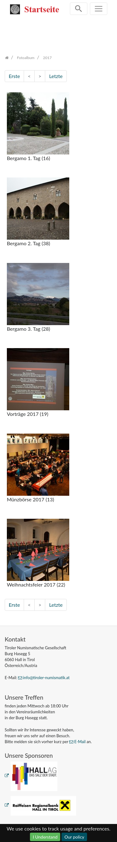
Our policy (74, 837)
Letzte (55, 76)
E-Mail (79, 741)
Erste (14, 76)
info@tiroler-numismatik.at (46, 677)
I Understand (45, 837)
